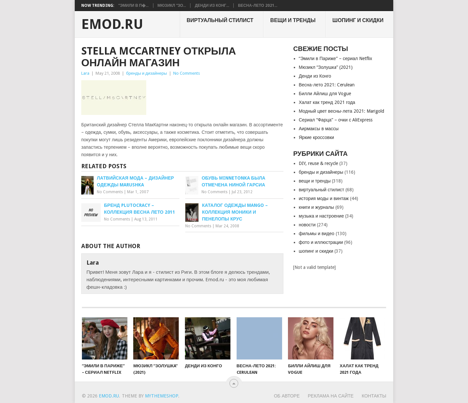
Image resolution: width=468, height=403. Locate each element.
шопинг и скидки (358, 20)
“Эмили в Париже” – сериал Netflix (335, 58)
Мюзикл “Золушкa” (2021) (325, 67)
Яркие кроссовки (316, 137)
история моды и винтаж (324, 198)
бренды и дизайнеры (146, 73)
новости (307, 224)
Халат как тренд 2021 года (327, 102)
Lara (85, 73)
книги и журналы (316, 207)
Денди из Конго (315, 76)
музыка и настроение (321, 216)
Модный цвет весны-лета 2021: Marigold (341, 111)
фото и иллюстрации (321, 242)
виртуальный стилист (220, 20)
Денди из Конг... (212, 5)
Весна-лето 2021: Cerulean (327, 84)
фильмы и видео (316, 233)
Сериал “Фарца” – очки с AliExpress (335, 119)
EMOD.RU (112, 24)
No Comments (186, 73)
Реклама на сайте (331, 395)
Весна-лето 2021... (257, 5)
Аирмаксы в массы (319, 128)
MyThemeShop (161, 395)
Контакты (374, 395)
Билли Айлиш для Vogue (325, 93)
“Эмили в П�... (133, 5)
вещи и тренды (293, 20)
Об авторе (287, 395)
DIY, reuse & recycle (318, 163)
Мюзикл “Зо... (172, 5)
